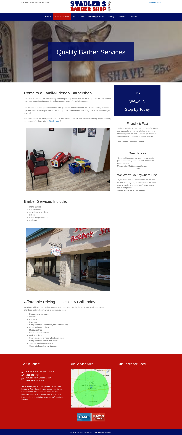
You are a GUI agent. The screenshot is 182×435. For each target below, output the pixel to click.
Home (48, 17)
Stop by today (54, 121)
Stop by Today (137, 109)
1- (26, 375)
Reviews (122, 17)
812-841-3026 (154, 2)
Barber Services (61, 17)
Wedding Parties (96, 17)
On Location (79, 17)
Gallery (110, 17)
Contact (133, 17)
